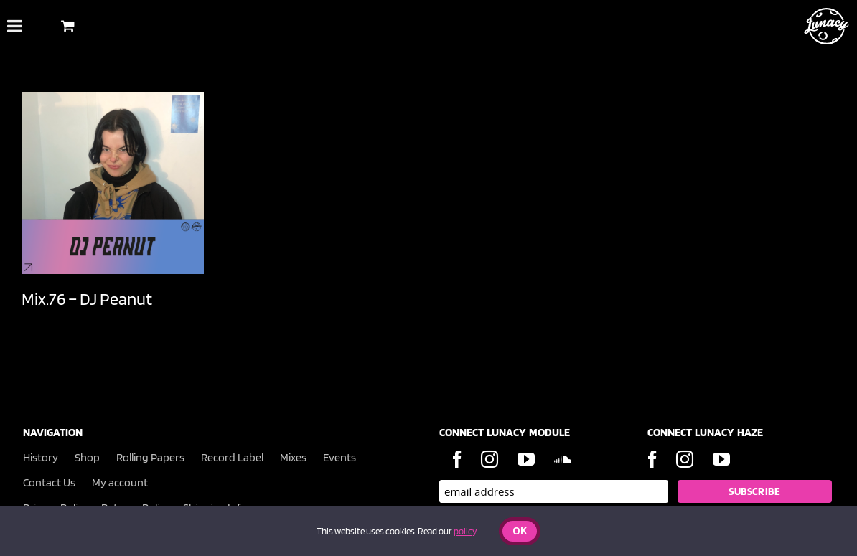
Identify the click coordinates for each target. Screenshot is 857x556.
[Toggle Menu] (14, 26)
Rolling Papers (150, 457)
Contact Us (49, 482)
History (40, 457)
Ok (519, 532)
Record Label (232, 457)
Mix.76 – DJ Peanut (87, 298)
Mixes (293, 457)
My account (120, 482)
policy (465, 531)
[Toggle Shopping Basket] (68, 25)
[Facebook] (457, 459)
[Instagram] (489, 459)
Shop (87, 457)
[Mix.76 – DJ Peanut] (113, 183)
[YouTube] (526, 459)
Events (339, 457)
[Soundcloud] (562, 459)
